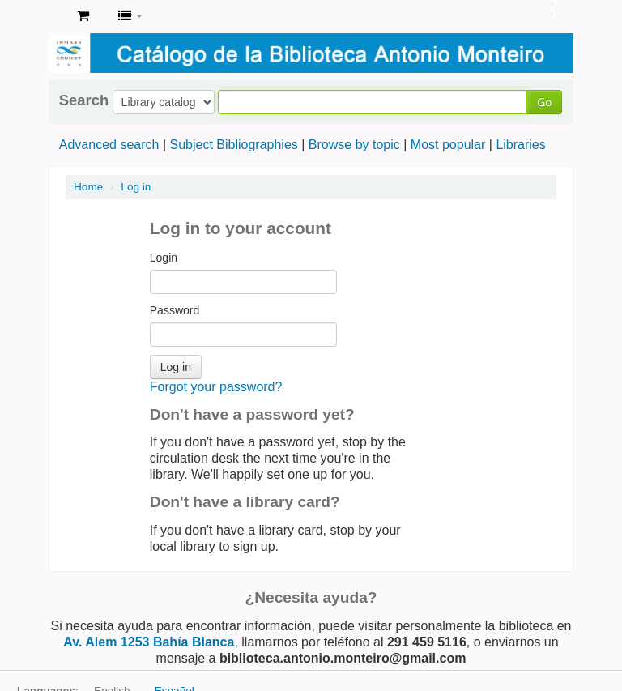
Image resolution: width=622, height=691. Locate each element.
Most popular (448, 144)
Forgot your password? (216, 387)
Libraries (520, 144)
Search (84, 100)
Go (544, 101)
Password (174, 310)
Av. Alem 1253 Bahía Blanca (148, 642)
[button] (83, 16)
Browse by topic (354, 144)
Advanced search (109, 144)
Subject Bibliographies (233, 144)
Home (88, 187)
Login (163, 257)
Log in (136, 187)
